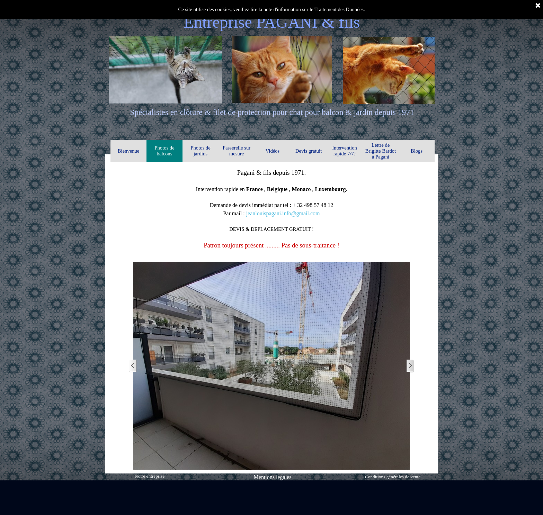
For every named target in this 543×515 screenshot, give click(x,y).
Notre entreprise (149, 476)
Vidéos (273, 151)
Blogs (416, 151)
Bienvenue (129, 151)
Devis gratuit (308, 151)
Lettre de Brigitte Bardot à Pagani (380, 151)
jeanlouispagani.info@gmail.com (283, 213)
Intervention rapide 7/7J (344, 150)
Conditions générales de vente (392, 476)
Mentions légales (273, 477)
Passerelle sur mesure (236, 150)
